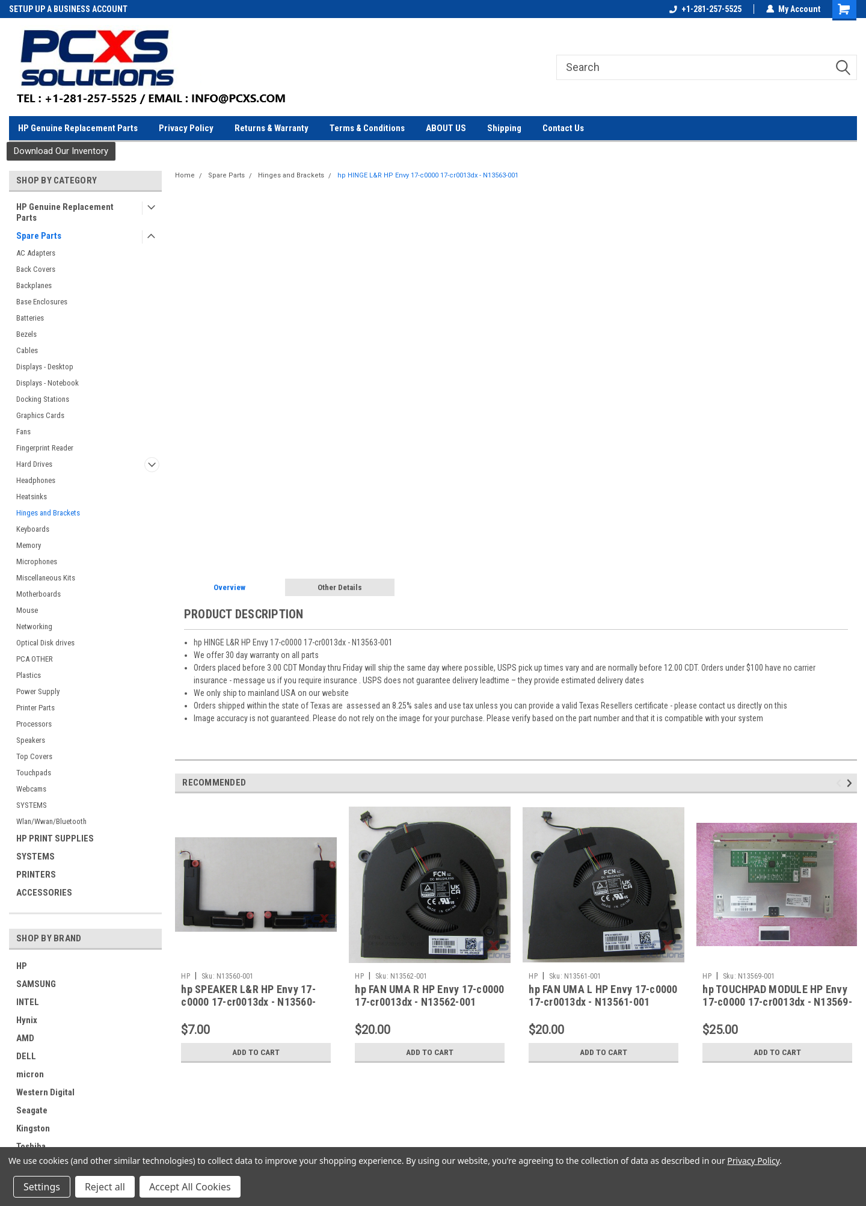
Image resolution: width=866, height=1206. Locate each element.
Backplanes (34, 285)
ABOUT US (446, 128)
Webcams (31, 788)
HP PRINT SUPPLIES (55, 838)
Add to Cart (256, 1052)
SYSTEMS (31, 805)
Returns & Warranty (272, 128)
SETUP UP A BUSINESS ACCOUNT (68, 9)
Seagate (32, 1110)
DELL (26, 1056)
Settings (41, 1186)
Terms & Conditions (367, 128)
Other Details (340, 587)
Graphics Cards (40, 415)
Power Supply (38, 691)
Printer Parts (35, 707)
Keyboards (32, 529)
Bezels (26, 334)
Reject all (105, 1186)
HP (21, 966)
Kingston (33, 1128)
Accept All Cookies (190, 1186)
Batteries (30, 317)
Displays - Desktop (44, 366)
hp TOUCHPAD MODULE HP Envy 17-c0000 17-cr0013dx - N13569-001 (777, 1002)
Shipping (504, 128)
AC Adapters (35, 252)
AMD (25, 1038)
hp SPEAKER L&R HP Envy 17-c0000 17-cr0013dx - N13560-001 (248, 1002)
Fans (23, 431)
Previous (840, 783)
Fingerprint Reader (44, 447)
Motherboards (38, 593)
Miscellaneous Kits (45, 577)
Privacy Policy (186, 128)
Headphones (35, 480)
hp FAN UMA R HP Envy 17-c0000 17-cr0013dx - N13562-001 (429, 995)
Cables (27, 350)
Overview (229, 587)
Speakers (30, 740)
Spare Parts (38, 235)
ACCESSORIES (44, 892)
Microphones (36, 561)
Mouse (27, 610)
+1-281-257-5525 (705, 9)
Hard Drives (34, 464)
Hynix (26, 1020)
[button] (61, 151)
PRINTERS (36, 874)
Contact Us (563, 128)
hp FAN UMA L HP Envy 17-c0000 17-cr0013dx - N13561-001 (603, 995)
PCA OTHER (34, 658)
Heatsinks (31, 496)
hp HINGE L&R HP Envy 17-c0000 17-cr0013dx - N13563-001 (427, 175)
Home (185, 175)
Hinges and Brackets (48, 512)
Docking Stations (42, 399)
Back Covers (35, 269)
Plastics (28, 675)
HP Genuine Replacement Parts (78, 128)
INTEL (27, 1002)
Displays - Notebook (47, 382)
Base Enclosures (41, 301)
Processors (34, 723)
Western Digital (45, 1092)
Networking (34, 626)
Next (851, 783)
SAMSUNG (36, 984)
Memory (28, 545)
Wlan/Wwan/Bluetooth (51, 821)
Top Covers (34, 756)
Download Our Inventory (61, 151)
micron (30, 1074)
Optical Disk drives (45, 642)
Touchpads (33, 772)
